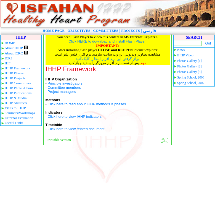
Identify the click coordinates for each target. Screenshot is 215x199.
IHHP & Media (16, 98)
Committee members (64, 87)
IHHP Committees (18, 83)
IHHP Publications (18, 93)
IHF (7, 63)
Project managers (61, 92)
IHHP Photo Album (19, 88)
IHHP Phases (14, 73)
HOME (10, 43)
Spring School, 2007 (190, 83)
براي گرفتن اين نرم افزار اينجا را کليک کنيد (108, 59)
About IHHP (16, 48)
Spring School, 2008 (190, 77)
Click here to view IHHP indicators (74, 116)
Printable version (59, 140)
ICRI (8, 58)
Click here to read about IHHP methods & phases (86, 104)
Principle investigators (64, 83)
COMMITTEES (105, 30)
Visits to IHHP (15, 108)
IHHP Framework (17, 68)
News (181, 50)
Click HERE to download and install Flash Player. (107, 41)
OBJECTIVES (79, 30)
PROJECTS (130, 30)
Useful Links (14, 123)
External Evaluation (19, 118)
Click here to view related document (75, 129)
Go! (208, 43)
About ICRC (16, 53)
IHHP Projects (15, 78)
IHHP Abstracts (16, 103)
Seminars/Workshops (20, 113)
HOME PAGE (54, 30)
